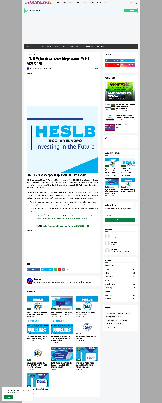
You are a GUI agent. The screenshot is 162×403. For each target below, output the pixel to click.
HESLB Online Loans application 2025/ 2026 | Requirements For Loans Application (60, 338)
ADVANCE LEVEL (60, 46)
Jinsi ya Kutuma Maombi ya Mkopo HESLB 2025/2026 (86, 313)
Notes (120, 280)
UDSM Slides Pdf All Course (123, 125)
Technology (120, 288)
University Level (120, 299)
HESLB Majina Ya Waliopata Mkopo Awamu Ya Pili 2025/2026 (127, 171)
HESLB (78, 3)
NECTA (49, 46)
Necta (85, 3)
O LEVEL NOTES (67, 3)
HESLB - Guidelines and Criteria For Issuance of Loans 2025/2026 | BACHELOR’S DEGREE (61, 365)
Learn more (15, 392)
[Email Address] (120, 215)
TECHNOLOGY (101, 3)
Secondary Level (120, 284)
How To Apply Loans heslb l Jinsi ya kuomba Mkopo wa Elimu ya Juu (37, 337)
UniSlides (120, 291)
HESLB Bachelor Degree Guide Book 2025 (37, 390)
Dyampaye (37, 279)
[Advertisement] (81, 29)
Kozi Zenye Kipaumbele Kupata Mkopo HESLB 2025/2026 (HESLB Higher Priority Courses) (37, 365)
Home (57, 3)
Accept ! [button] (8, 397)
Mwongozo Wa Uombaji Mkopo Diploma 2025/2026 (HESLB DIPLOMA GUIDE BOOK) (85, 365)
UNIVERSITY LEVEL (75, 46)
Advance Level (120, 266)
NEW (92, 3)
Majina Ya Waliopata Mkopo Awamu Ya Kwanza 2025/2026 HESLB (61, 313)
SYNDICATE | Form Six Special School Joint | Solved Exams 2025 (125, 117)
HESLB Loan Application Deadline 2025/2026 (86, 337)
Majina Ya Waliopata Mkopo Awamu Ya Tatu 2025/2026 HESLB (37, 313)
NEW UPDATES (102, 46)
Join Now (130, 11)
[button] (130, 3)
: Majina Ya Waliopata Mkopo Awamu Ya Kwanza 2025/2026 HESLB (65, 226)
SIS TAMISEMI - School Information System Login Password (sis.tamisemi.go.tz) (125, 107)
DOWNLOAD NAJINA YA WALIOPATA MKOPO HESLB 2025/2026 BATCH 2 (62, 219)
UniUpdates (120, 295)
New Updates (120, 277)
